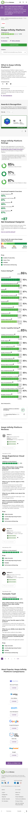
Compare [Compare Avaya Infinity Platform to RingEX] (14, 755)
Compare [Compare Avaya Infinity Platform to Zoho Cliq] (14, 741)
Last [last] (18, 658)
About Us (17, 792)
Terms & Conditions (20, 799)
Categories (4, 794)
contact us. (10, 12)
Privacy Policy (19, 801)
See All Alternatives (14, 763)
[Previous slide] (22, 131)
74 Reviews (4, 40)
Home (2, 18)
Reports (4, 796)
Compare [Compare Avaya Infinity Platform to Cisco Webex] (14, 701)
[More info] (11, 202)
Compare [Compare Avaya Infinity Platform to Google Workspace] (14, 728)
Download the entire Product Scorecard (12, 149)
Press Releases (19, 796)
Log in (3, 792)
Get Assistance (6, 95)
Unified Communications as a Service (13, 18)
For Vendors (5, 801)
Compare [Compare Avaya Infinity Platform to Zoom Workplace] (14, 714)
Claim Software (14, 44)
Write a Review (15, 40)
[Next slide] (25, 131)
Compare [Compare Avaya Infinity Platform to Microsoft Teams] (14, 687)
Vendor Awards (6, 799)
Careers (17, 794)
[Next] (15, 659)
